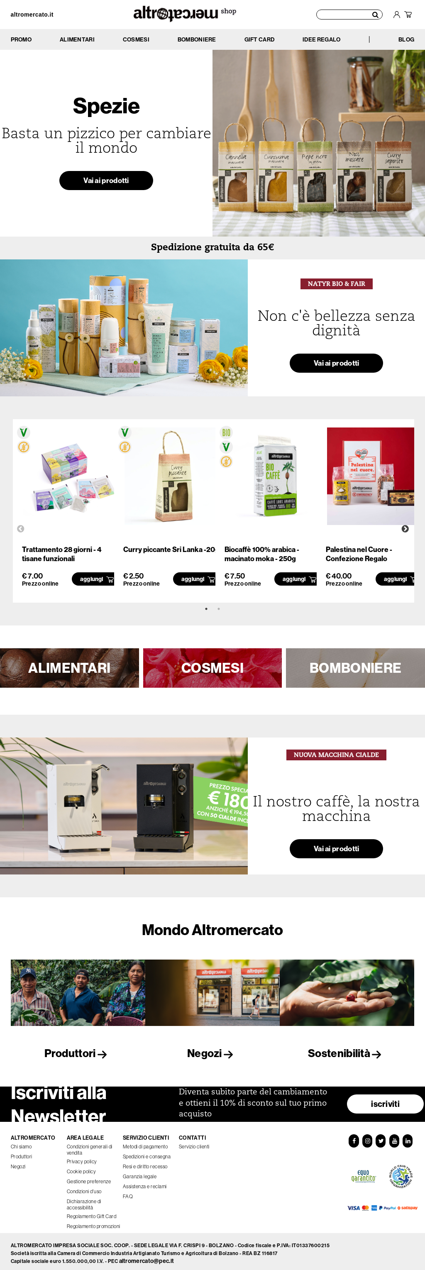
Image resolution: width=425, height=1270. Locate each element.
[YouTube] (394, 1137)
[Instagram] (367, 1137)
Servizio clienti (194, 1143)
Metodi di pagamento (145, 1143)
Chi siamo (21, 1143)
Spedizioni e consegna (147, 1153)
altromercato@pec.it (146, 1257)
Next (405, 529)
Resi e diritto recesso (145, 1163)
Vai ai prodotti (106, 183)
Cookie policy (81, 1168)
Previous (21, 529)
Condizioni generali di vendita (89, 1146)
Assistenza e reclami (145, 1183)
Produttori (78, 1053)
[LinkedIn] (407, 1137)
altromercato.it (32, 14)
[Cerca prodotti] (349, 15)
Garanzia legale (140, 1173)
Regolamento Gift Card (92, 1213)
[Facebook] (353, 1137)
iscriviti (385, 1100)
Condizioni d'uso (84, 1188)
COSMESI (212, 668)
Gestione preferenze (89, 1178)
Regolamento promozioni (93, 1223)
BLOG (406, 39)
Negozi (212, 1053)
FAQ (128, 1193)
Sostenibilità (347, 1053)
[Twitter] (380, 1137)
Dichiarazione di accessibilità (84, 1201)
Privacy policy (82, 1158)
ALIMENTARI (69, 668)
